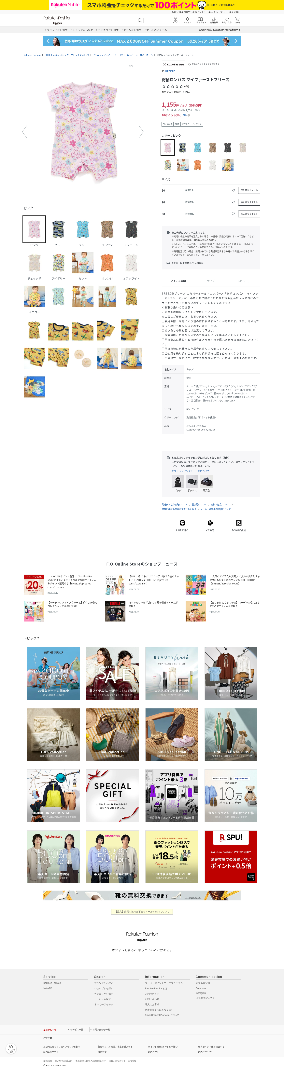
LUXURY (47, 983)
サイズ (211, 281)
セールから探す (102, 995)
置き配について (199, 500)
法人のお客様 (152, 1000)
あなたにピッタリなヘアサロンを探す (61, 1043)
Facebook (201, 984)
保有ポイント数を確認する (211, 1043)
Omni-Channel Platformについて (162, 1011)
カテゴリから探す (103, 990)
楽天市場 (234, 12)
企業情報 (47, 1057)
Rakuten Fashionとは (156, 984)
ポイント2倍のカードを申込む (163, 1043)
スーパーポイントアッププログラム (164, 979)
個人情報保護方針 (63, 1057)
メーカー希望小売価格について (215, 505)
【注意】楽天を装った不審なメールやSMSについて (142, 907)
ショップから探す (103, 984)
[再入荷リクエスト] (249, 190)
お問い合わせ (152, 995)
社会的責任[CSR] (117, 1057)
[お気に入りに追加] (233, 190)
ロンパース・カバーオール (140, 55)
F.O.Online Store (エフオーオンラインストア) (67, 55)
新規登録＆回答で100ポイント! (188, 12)
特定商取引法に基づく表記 (159, 1005)
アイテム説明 (178, 281)
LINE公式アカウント (206, 994)
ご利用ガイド (152, 990)
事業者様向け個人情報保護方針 (90, 1057)
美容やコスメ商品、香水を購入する (115, 1043)
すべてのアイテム (103, 1000)
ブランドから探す (103, 979)
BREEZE (170, 71)
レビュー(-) (243, 281)
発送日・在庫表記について (175, 500)
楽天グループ (215, 12)
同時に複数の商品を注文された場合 (179, 505)
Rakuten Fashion (32, 55)
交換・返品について (220, 500)
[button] (83, 132)
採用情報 (132, 1057)
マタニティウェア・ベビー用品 (108, 55)
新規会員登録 (203, 979)
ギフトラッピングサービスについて (190, 471)
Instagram (201, 989)
